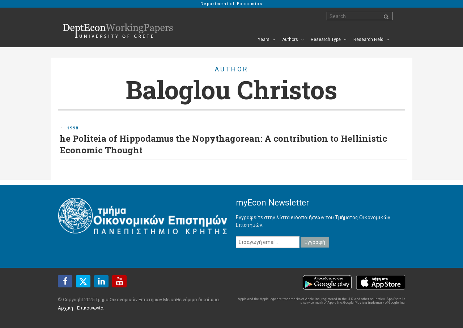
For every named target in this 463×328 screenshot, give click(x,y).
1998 (72, 128)
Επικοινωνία (90, 308)
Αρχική (65, 308)
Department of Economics (231, 3)
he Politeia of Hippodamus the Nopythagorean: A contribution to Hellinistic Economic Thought (223, 144)
